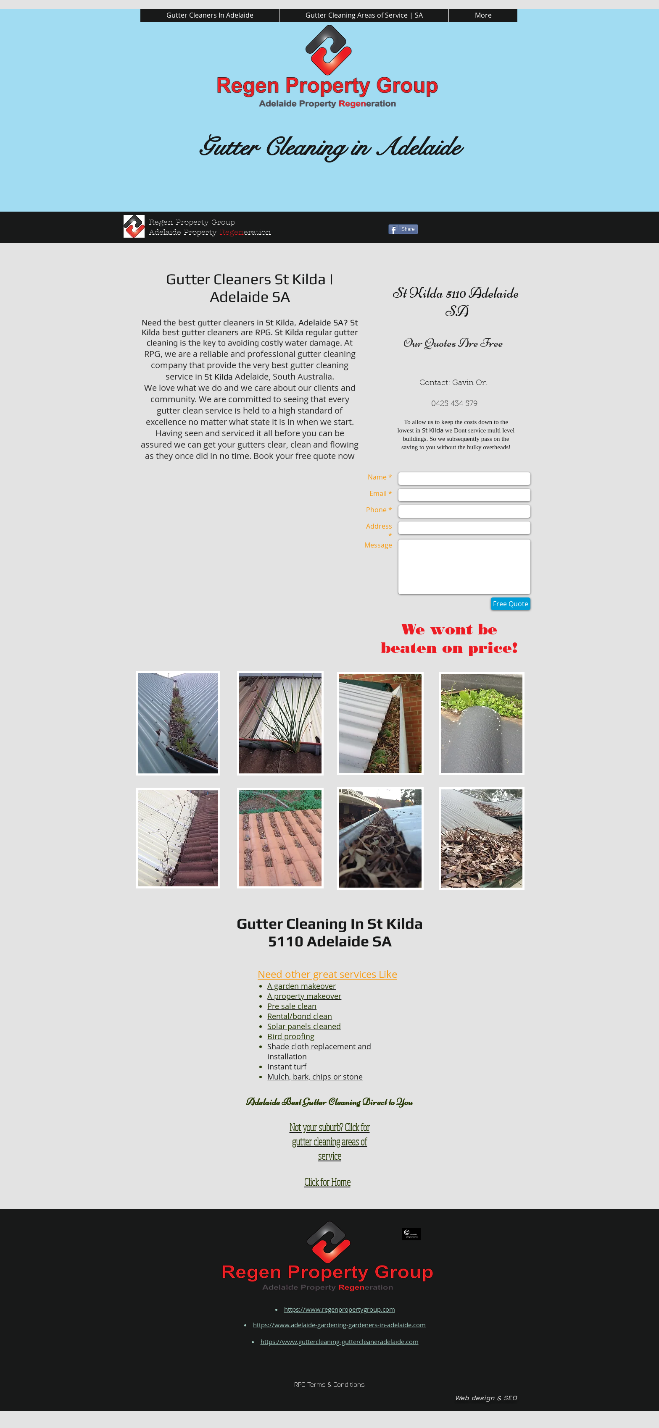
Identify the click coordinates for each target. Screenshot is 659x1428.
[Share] (403, 229)
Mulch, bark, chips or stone (315, 1077)
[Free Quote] (510, 603)
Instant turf (286, 1066)
